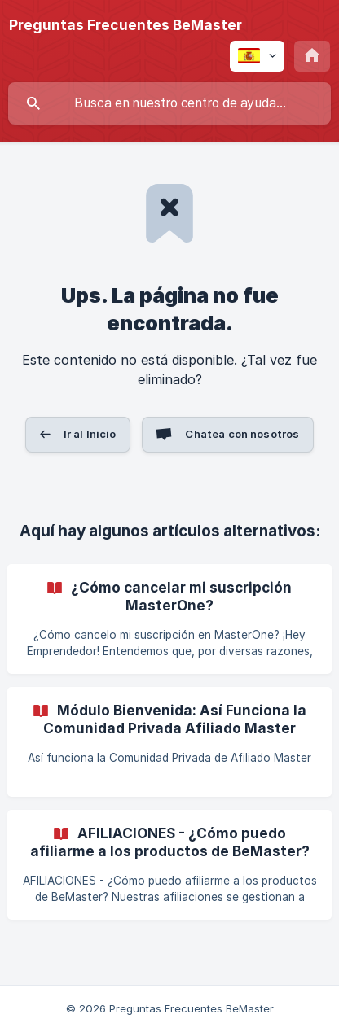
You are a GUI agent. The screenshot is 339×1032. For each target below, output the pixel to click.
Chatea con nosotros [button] (242, 433)
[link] (169, 619)
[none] (125, 25)
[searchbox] (169, 103)
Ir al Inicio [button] (90, 433)
